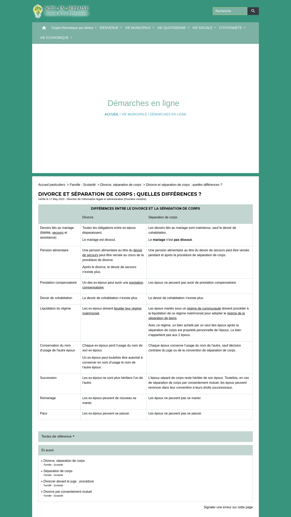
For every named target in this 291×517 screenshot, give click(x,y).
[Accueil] (64, 11)
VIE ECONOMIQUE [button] (55, 37)
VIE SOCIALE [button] (202, 28)
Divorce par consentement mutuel (67, 491)
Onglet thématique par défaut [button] (72, 28)
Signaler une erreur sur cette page (228, 507)
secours (57, 232)
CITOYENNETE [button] (231, 28)
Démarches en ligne (168, 114)
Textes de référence (56, 436)
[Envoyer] (253, 11)
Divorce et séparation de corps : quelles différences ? (184, 184)
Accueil (111, 114)
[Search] (230, 11)
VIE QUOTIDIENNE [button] (172, 28)
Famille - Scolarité (83, 184)
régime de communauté (204, 308)
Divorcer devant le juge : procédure (68, 481)
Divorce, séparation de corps (121, 184)
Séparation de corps (57, 471)
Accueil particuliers (52, 184)
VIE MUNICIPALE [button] (138, 28)
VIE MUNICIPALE (134, 114)
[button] (44, 29)
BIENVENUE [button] (109, 28)
